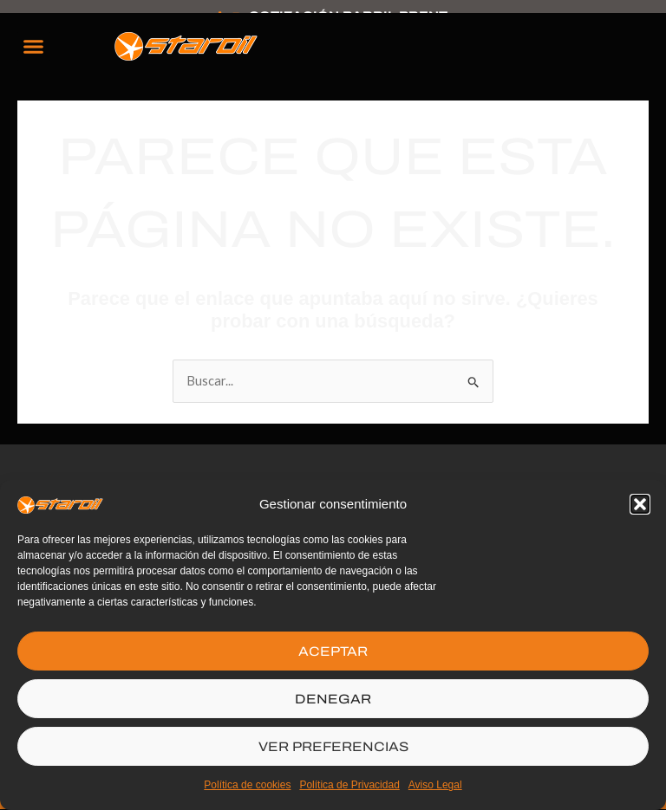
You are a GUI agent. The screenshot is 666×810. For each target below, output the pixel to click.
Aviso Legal (435, 785)
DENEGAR (333, 699)
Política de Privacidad (349, 785)
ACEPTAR (333, 651)
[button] (640, 504)
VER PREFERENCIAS (333, 747)
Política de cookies (247, 785)
